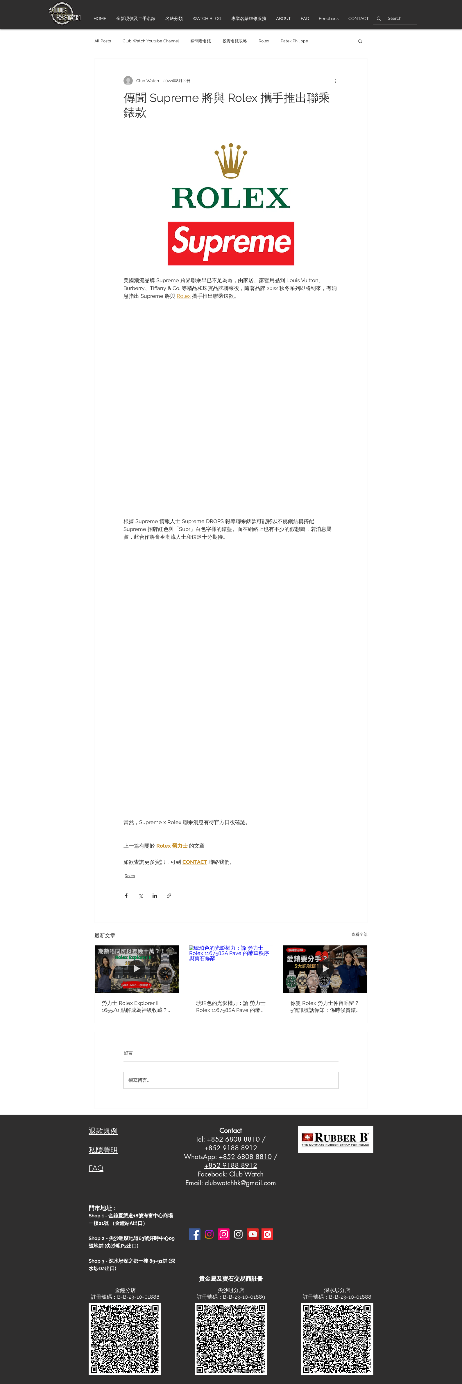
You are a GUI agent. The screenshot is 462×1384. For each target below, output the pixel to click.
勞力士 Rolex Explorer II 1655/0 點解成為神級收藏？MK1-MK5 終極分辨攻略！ (135, 1007)
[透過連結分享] (169, 895)
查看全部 (359, 934)
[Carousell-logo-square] (267, 1234)
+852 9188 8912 (230, 1165)
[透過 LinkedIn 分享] (154, 895)
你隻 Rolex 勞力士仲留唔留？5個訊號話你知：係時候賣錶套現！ (324, 1007)
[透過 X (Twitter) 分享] (140, 895)
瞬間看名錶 (201, 41)
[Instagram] (209, 1234)
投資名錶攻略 (235, 41)
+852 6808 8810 (245, 1156)
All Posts (102, 41)
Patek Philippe (294, 41)
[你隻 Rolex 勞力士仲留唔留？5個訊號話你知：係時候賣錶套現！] (325, 968)
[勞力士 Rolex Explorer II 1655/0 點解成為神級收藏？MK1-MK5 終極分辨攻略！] (137, 968)
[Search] (394, 18)
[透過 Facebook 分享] (126, 895)
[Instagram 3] (238, 1234)
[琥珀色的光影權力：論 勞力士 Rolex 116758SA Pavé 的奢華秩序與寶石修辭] (231, 968)
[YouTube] (253, 1234)
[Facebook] (194, 1234)
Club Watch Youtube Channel (151, 41)
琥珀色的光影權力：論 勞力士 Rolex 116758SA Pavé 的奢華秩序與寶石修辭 (231, 1007)
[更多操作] (335, 80)
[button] (360, 41)
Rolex (264, 41)
